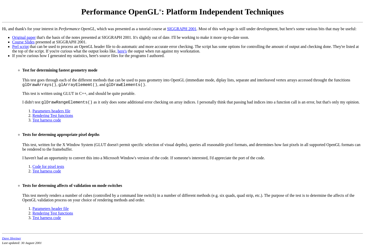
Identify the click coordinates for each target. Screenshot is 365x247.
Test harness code (46, 120)
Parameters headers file (51, 111)
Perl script (20, 46)
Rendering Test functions (52, 115)
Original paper (24, 37)
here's (122, 51)
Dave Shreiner (11, 238)
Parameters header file (50, 208)
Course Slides (23, 42)
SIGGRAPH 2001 (181, 29)
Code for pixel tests (48, 166)
